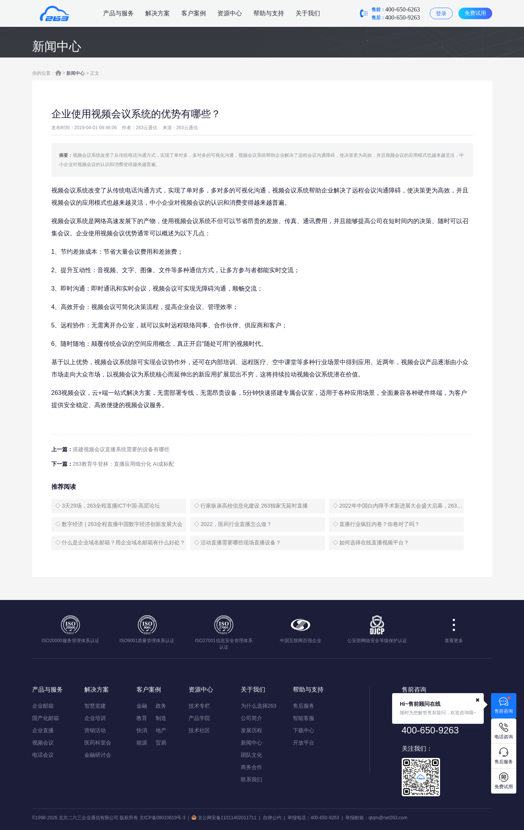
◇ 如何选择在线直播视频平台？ (371, 542)
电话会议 (43, 755)
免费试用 (475, 13)
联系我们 (251, 779)
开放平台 (303, 743)
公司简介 (251, 718)
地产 (161, 730)
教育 (141, 718)
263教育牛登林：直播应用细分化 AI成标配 (123, 464)
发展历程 (251, 730)
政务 (161, 706)
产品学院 (199, 718)
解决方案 (157, 13)
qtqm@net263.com (387, 817)
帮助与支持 (268, 13)
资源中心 (229, 13)
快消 (141, 730)
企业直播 (43, 730)
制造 (161, 718)
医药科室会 (97, 743)
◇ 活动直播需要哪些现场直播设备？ (237, 542)
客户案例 (193, 13)
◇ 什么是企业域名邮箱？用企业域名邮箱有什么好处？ (120, 542)
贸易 (161, 743)
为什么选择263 (258, 706)
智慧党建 (95, 706)
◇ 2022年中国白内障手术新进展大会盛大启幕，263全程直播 (398, 506)
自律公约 (272, 817)
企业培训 (95, 718)
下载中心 (303, 730)
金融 (141, 706)
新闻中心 (75, 73)
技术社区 (199, 730)
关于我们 (308, 13)
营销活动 (95, 730)
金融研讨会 (97, 755)
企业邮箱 (43, 706)
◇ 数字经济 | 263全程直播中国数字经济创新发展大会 (119, 524)
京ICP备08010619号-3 (163, 817)
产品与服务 (118, 13)
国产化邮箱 (45, 718)
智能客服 (303, 718)
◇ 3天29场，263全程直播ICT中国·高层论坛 (107, 506)
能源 (141, 743)
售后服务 (303, 706)
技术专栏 (199, 706)
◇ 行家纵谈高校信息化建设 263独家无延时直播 (251, 506)
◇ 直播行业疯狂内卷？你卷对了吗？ (376, 524)
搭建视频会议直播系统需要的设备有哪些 (121, 449)
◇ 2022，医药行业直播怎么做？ (233, 524)
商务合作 (251, 767)
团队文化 (251, 755)
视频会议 (43, 743)
